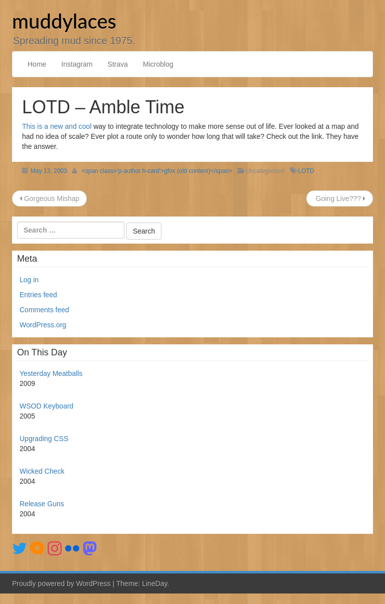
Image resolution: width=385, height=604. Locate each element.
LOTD (306, 170)
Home (37, 64)
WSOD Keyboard (46, 406)
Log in (29, 280)
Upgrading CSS (44, 439)
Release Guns (42, 504)
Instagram (76, 64)
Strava (118, 64)
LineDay (154, 583)
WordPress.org (43, 325)
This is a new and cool (57, 126)
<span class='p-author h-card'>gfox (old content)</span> (157, 170)
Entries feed (38, 295)
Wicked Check (42, 471)
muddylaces (64, 21)
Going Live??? (339, 198)
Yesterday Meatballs (51, 373)
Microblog (158, 64)
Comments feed (44, 310)
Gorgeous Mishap (49, 198)
